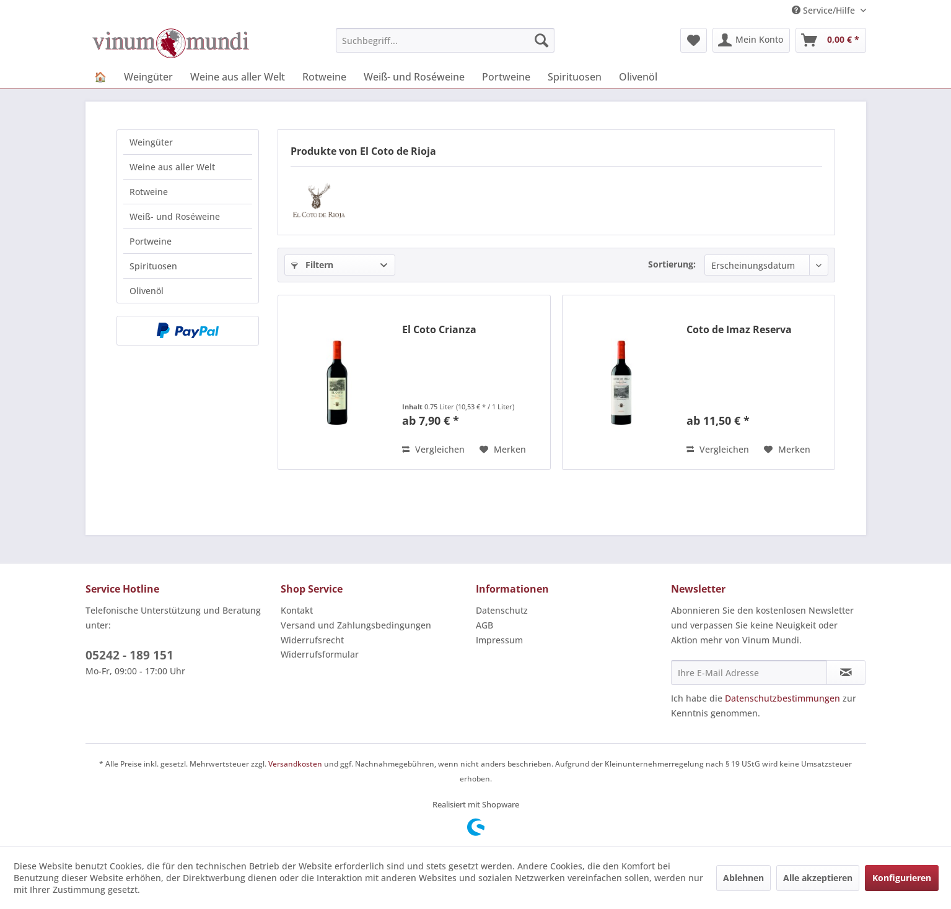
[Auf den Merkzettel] (503, 449)
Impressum (499, 640)
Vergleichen (433, 449)
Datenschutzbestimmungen (782, 698)
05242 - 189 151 (129, 655)
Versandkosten (295, 764)
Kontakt (297, 610)
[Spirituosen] (574, 77)
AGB (484, 625)
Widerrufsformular (320, 654)
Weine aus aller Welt (172, 167)
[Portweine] (506, 77)
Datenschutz (502, 610)
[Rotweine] (324, 77)
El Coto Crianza (439, 329)
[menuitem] (445, 40)
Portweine (150, 241)
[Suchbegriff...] (445, 40)
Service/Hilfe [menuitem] (824, 10)
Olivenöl (146, 291)
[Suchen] (541, 40)
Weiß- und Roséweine (174, 216)
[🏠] (100, 77)
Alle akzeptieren (817, 878)
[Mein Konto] (751, 40)
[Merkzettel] (693, 40)
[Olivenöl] (638, 77)
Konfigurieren (901, 878)
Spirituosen (153, 266)
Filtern (312, 265)
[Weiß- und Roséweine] (414, 77)
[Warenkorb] (830, 40)
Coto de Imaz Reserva (739, 329)
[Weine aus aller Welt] (238, 77)
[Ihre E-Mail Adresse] (749, 672)
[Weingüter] (148, 77)
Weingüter (151, 142)
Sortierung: (672, 264)
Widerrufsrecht (312, 640)
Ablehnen (743, 878)
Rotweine (148, 192)
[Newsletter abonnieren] (846, 672)
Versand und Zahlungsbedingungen (356, 625)
